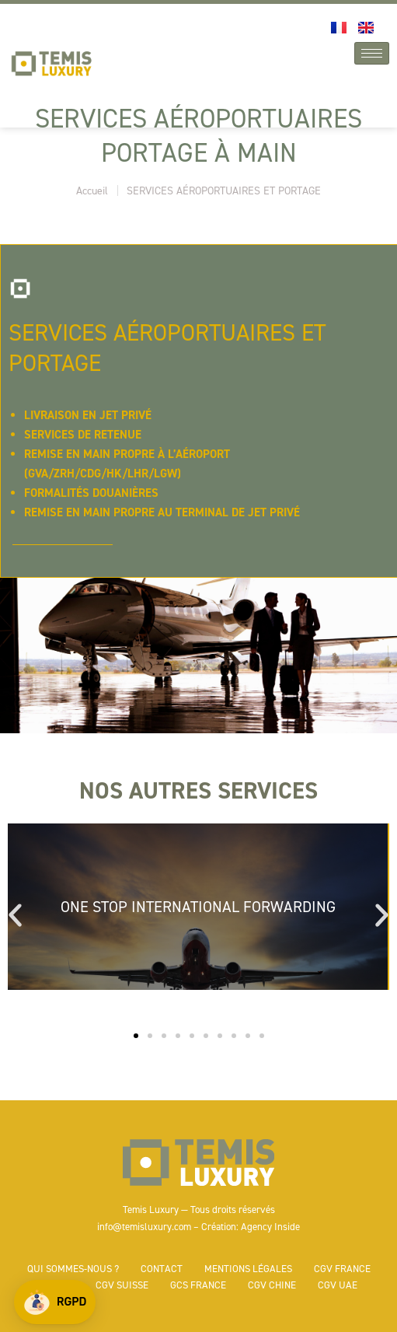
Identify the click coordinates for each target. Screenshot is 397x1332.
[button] (55, 1302)
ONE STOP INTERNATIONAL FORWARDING (198, 906)
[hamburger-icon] (371, 53)
